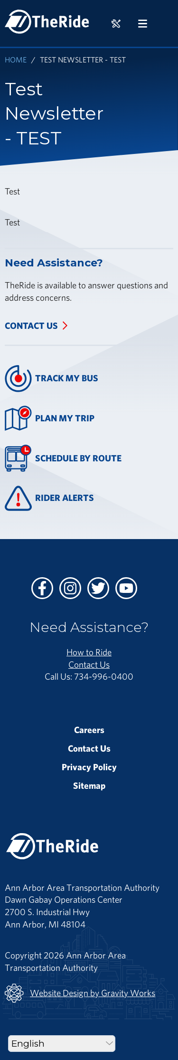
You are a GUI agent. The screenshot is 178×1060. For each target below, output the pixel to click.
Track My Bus (51, 378)
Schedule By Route (63, 458)
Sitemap (89, 785)
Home (16, 59)
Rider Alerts (49, 498)
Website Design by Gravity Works (80, 993)
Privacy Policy (89, 767)
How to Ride (89, 652)
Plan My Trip (49, 418)
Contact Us (31, 325)
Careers (89, 729)
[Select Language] (61, 1043)
